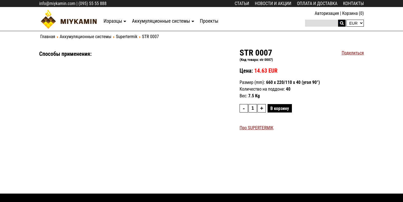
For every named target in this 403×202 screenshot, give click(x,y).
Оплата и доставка (317, 3)
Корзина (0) (353, 13)
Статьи (242, 3)
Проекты (209, 21)
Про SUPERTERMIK (256, 127)
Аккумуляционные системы (161, 21)
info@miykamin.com (57, 3)
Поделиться (353, 53)
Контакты (353, 3)
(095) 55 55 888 (92, 3)
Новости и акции (273, 3)
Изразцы (113, 21)
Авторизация (327, 13)
